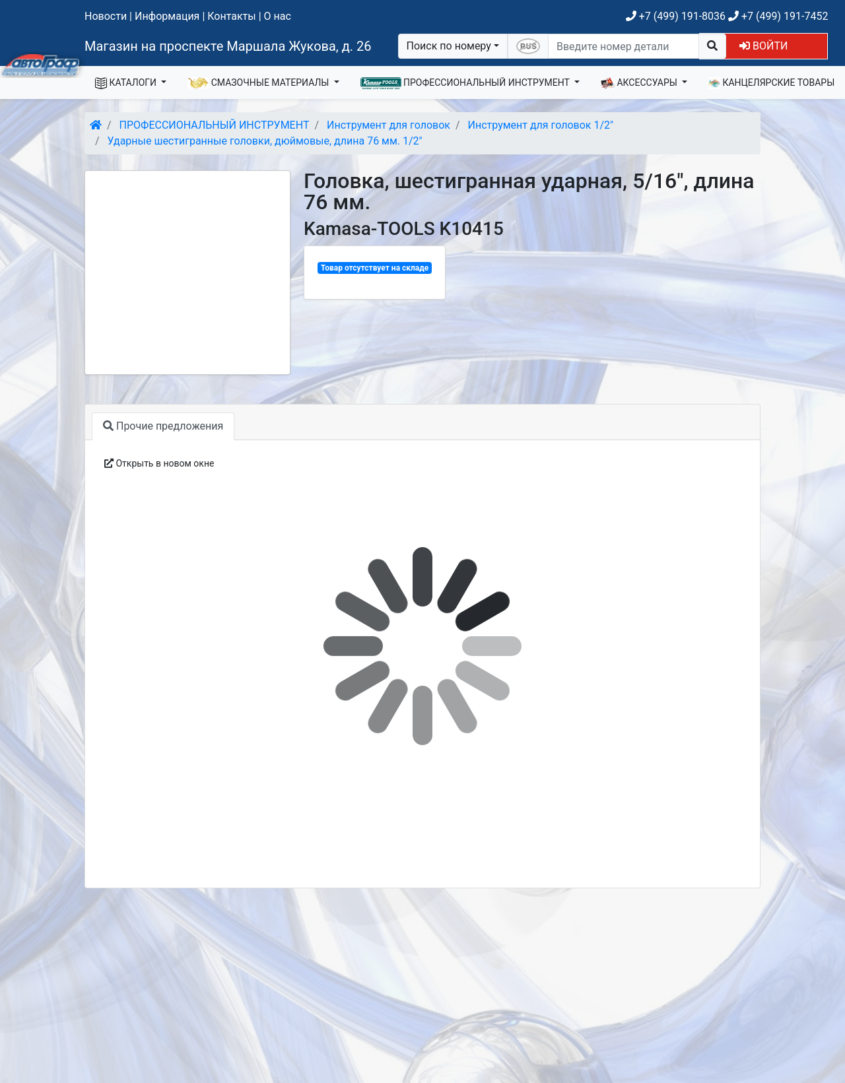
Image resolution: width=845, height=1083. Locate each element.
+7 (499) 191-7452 (778, 16)
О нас (277, 16)
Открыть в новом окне (159, 463)
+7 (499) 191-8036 (676, 16)
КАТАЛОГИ (127, 83)
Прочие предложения (163, 426)
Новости (105, 16)
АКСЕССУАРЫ (640, 83)
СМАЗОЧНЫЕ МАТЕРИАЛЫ (259, 83)
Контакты (231, 16)
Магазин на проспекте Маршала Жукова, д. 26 (228, 46)
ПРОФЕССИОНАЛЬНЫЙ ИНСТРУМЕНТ (466, 83)
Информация (167, 16)
